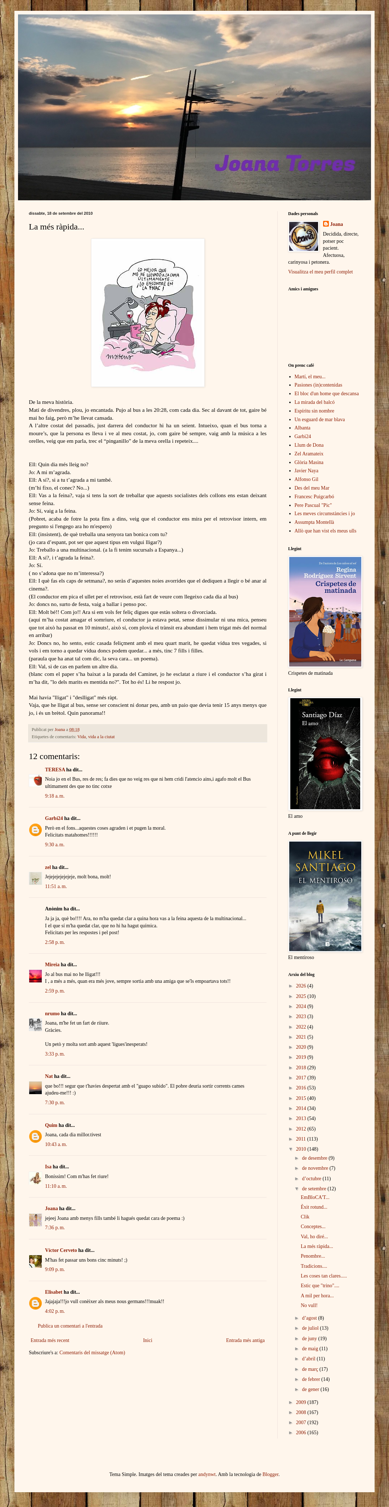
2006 (302, 1432)
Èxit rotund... (314, 1207)
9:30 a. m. (54, 844)
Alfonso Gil (307, 479)
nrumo (52, 1013)
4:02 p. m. (55, 1311)
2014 (302, 1108)
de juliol (311, 1328)
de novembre (315, 1168)
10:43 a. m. (56, 1144)
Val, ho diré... (314, 1236)
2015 (302, 1098)
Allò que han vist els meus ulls (326, 531)
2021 (302, 1037)
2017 (302, 1077)
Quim (51, 1125)
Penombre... (313, 1256)
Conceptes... (313, 1226)
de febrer (311, 1379)
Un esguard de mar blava (320, 419)
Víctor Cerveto (61, 1250)
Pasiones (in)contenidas (319, 385)
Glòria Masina (309, 462)
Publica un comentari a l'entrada (70, 1326)
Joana (51, 1208)
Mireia (52, 964)
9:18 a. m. (54, 796)
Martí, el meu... (310, 376)
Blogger (270, 1474)
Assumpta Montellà (314, 522)
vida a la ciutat (101, 736)
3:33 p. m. (55, 1054)
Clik (305, 1217)
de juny (310, 1338)
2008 (302, 1412)
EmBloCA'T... (315, 1197)
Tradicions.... (314, 1266)
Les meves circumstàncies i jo (325, 513)
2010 (302, 1149)
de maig (310, 1348)
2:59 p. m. (55, 991)
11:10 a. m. (56, 1186)
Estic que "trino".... (320, 1285)
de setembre (314, 1188)
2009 (302, 1402)
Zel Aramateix (309, 453)
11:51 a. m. (56, 886)
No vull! (309, 1305)
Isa (48, 1166)
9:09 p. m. (55, 1269)
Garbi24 (303, 436)
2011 (301, 1139)
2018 (302, 1067)
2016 (302, 1088)
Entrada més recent (50, 1340)
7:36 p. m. (55, 1227)
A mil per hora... (317, 1295)
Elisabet (53, 1292)
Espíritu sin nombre (314, 411)
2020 (302, 1047)
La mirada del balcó (315, 402)
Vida (81, 736)
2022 (302, 1027)
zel (48, 867)
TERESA (55, 769)
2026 (302, 986)
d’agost (310, 1318)
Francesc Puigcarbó (314, 496)
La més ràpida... (317, 1246)
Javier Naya (306, 470)
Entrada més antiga (245, 1340)
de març (310, 1369)
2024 (302, 1006)
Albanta (302, 428)
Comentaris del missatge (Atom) (92, 1352)
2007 (302, 1422)
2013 (302, 1118)
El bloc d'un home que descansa (327, 393)
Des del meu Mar (312, 488)
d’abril (309, 1358)
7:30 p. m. (55, 1102)
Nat (49, 1076)
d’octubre (312, 1178)
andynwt (207, 1474)
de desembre (315, 1158)
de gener (311, 1389)
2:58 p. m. (55, 942)
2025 (302, 996)
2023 (302, 1016)
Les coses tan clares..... (324, 1276)
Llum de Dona (309, 445)
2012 (302, 1129)
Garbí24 (54, 818)
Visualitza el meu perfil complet (320, 272)
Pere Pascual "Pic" (313, 505)
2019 (302, 1057)
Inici (147, 1340)
